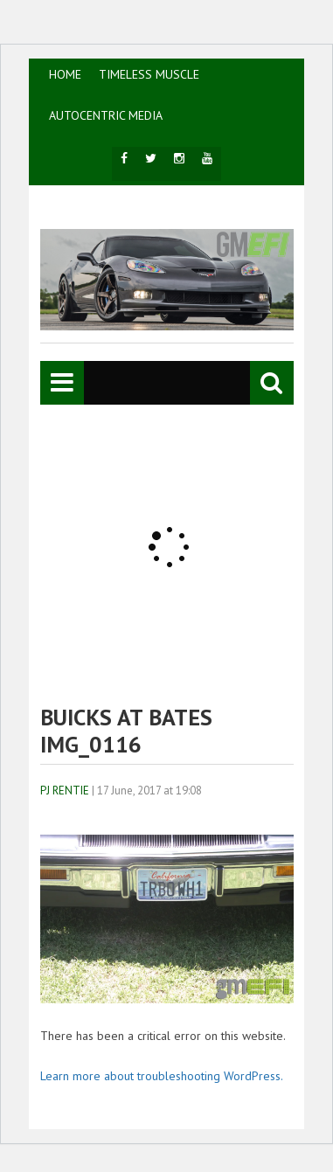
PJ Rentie (64, 790)
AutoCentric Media (106, 115)
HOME (65, 74)
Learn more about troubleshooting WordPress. (161, 1076)
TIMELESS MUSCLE (149, 74)
